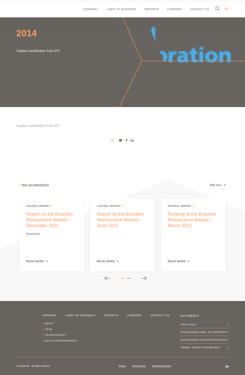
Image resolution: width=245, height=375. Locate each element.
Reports (152, 9)
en (226, 8)
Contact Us (199, 9)
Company (90, 9)
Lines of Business (121, 9)
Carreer (174, 9)
